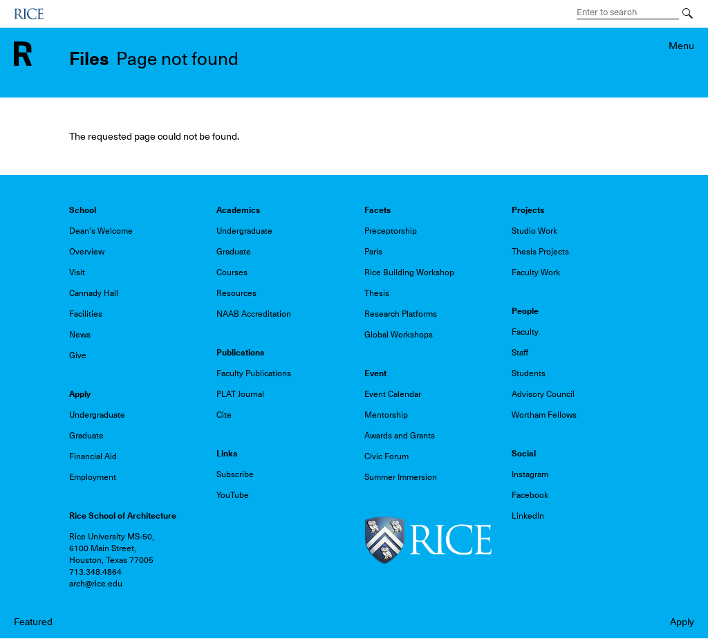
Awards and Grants (399, 435)
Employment (92, 477)
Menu (681, 45)
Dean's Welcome (101, 231)
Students (529, 373)
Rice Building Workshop (409, 272)
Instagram (530, 474)
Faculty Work (536, 272)
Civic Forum (386, 456)
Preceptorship (390, 231)
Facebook (530, 495)
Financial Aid (93, 456)
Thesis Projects (540, 251)
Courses (232, 272)
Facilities (85, 314)
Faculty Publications (253, 373)
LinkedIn (528, 515)
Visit (77, 272)
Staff (520, 352)
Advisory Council (543, 394)
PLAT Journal (240, 394)
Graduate (233, 251)
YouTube (232, 495)
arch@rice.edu (95, 583)
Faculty (525, 331)
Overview (86, 251)
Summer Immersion (400, 477)
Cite (224, 414)
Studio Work (534, 231)
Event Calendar (392, 394)
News (80, 334)
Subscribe (235, 474)
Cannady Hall (93, 293)
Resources (236, 293)
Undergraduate (244, 231)
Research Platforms (400, 314)
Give (77, 355)
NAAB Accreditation (253, 314)
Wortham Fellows (544, 414)
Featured (33, 621)
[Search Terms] (628, 12)
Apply (682, 621)
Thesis (376, 293)
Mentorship (386, 414)
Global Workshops (398, 334)
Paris (373, 251)
